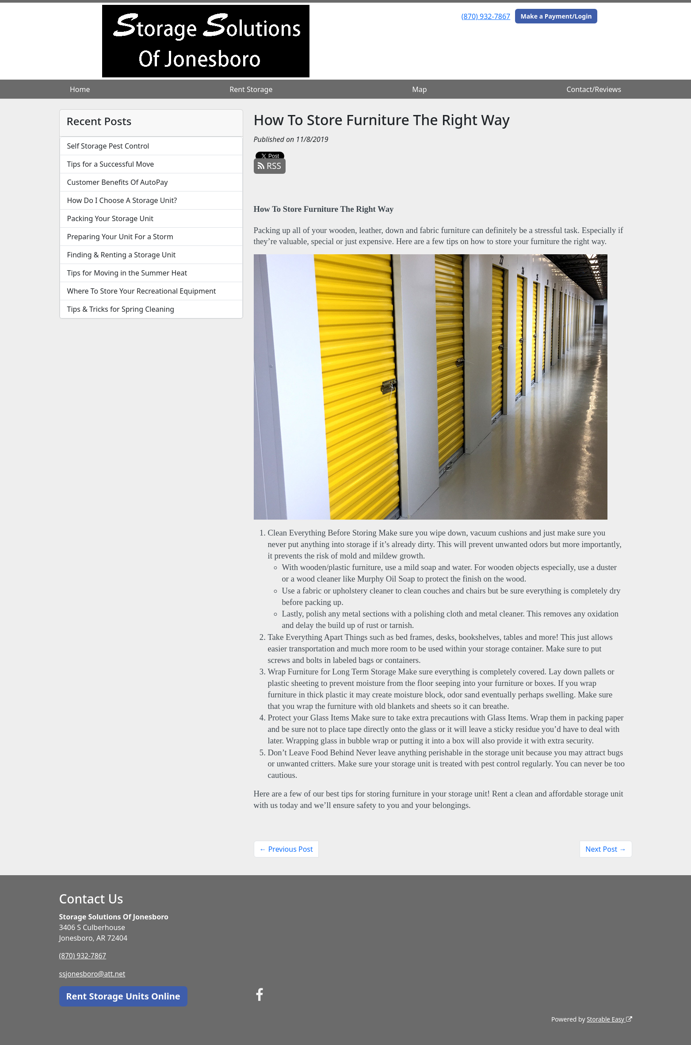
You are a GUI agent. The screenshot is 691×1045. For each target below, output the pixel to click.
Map (419, 89)
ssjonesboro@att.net (93, 973)
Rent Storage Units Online (123, 996)
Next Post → (605, 849)
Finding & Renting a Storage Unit (121, 255)
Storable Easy (608, 1018)
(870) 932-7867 (486, 16)
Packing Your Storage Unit (110, 218)
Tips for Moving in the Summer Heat (127, 273)
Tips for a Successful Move (110, 164)
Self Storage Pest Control (108, 146)
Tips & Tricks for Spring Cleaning (121, 309)
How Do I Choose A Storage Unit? (122, 200)
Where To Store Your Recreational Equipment (141, 291)
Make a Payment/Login (556, 16)
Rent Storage (250, 89)
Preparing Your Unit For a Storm (120, 236)
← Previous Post (286, 849)
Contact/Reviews (593, 89)
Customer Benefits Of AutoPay (117, 182)
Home (80, 89)
